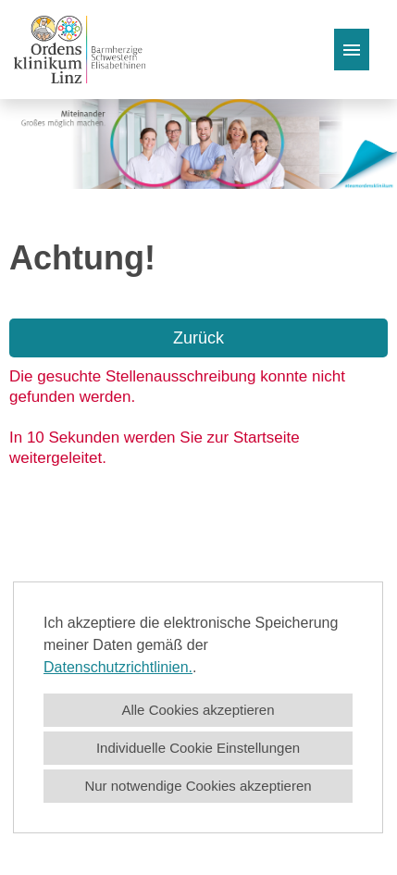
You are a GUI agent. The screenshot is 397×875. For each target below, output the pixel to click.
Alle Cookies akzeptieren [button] (197, 710)
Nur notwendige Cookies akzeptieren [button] (197, 786)
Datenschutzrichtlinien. (117, 667)
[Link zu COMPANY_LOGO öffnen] (79, 49)
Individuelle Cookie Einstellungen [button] (198, 748)
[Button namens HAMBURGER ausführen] (351, 49)
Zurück (198, 338)
